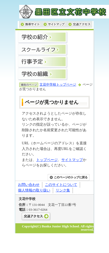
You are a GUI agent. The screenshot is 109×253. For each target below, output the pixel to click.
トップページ (47, 160)
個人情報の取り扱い (34, 190)
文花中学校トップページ (57, 84)
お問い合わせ (28, 185)
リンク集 (63, 190)
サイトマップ (72, 160)
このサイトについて (61, 185)
